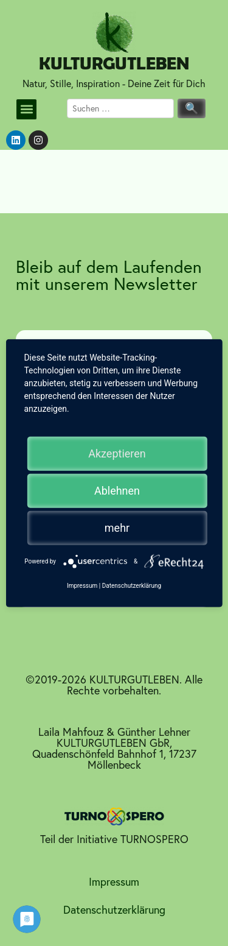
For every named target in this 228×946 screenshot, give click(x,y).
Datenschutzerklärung (114, 910)
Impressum (114, 882)
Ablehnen (117, 490)
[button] (26, 109)
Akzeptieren (117, 453)
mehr (117, 527)
